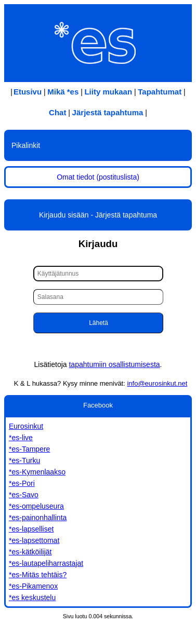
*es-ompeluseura (36, 506)
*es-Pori (22, 483)
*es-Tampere (29, 449)
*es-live (21, 437)
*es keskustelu (32, 597)
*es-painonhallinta (38, 517)
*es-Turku (24, 460)
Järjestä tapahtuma (107, 112)
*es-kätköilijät (30, 552)
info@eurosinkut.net (157, 383)
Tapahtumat (159, 91)
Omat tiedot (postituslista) (98, 177)
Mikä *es (63, 91)
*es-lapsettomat (34, 540)
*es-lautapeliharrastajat (46, 563)
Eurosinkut (26, 426)
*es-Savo (23, 495)
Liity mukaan (108, 91)
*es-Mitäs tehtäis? (38, 574)
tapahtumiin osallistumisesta (114, 364)
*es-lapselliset (31, 529)
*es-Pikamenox (33, 586)
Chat (57, 112)
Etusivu (28, 91)
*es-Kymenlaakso (37, 472)
